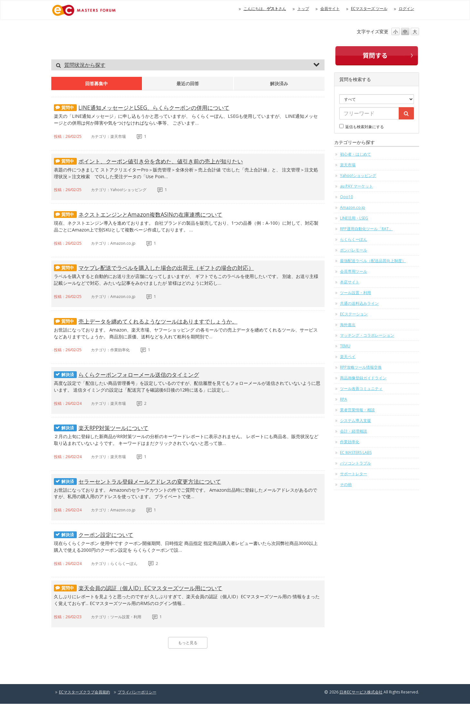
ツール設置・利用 (355, 292)
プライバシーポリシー (137, 706)
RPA (343, 399)
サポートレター (353, 474)
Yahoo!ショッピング (358, 175)
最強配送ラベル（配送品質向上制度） (373, 260)
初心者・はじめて (355, 154)
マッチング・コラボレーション (367, 335)
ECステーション (354, 314)
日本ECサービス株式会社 (361, 706)
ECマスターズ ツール (369, 8)
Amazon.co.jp (352, 207)
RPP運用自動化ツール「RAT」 (366, 228)
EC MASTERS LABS (356, 452)
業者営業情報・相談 (357, 410)
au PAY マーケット (356, 186)
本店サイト (349, 282)
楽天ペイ (347, 356)
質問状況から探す (84, 64)
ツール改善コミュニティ (361, 388)
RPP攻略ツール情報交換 (361, 367)
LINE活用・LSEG (354, 218)
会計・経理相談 (353, 431)
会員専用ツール (353, 271)
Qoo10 (346, 197)
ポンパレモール (353, 250)
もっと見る (187, 657)
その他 (346, 484)
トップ (303, 8)
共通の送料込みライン (359, 303)
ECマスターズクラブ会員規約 (84, 706)
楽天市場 (347, 165)
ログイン (406, 8)
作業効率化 (349, 442)
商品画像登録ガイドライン (363, 378)
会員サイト (330, 8)
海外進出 (347, 324)
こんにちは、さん (265, 8)
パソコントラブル (355, 463)
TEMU (345, 346)
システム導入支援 (355, 420)
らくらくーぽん (353, 239)
